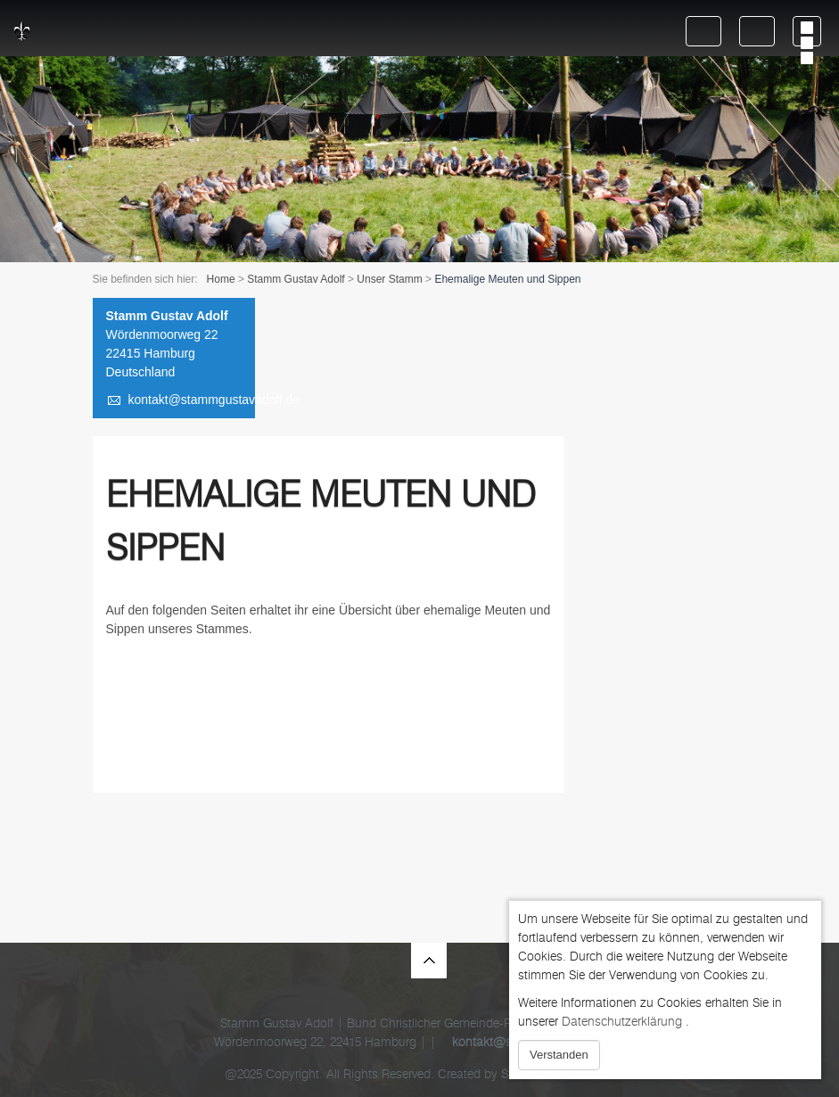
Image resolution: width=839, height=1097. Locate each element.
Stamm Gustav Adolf (295, 279)
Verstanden (559, 1054)
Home (221, 279)
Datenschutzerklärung (622, 1021)
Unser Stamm (389, 279)
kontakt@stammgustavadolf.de (214, 399)
